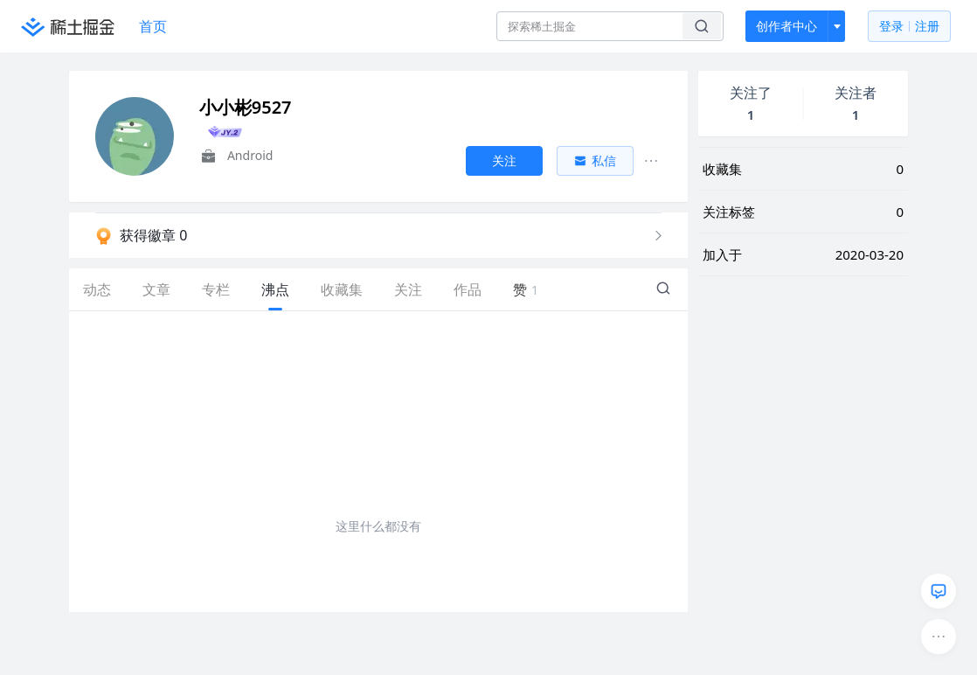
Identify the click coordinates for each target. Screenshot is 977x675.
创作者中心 (786, 25)
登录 (909, 27)
